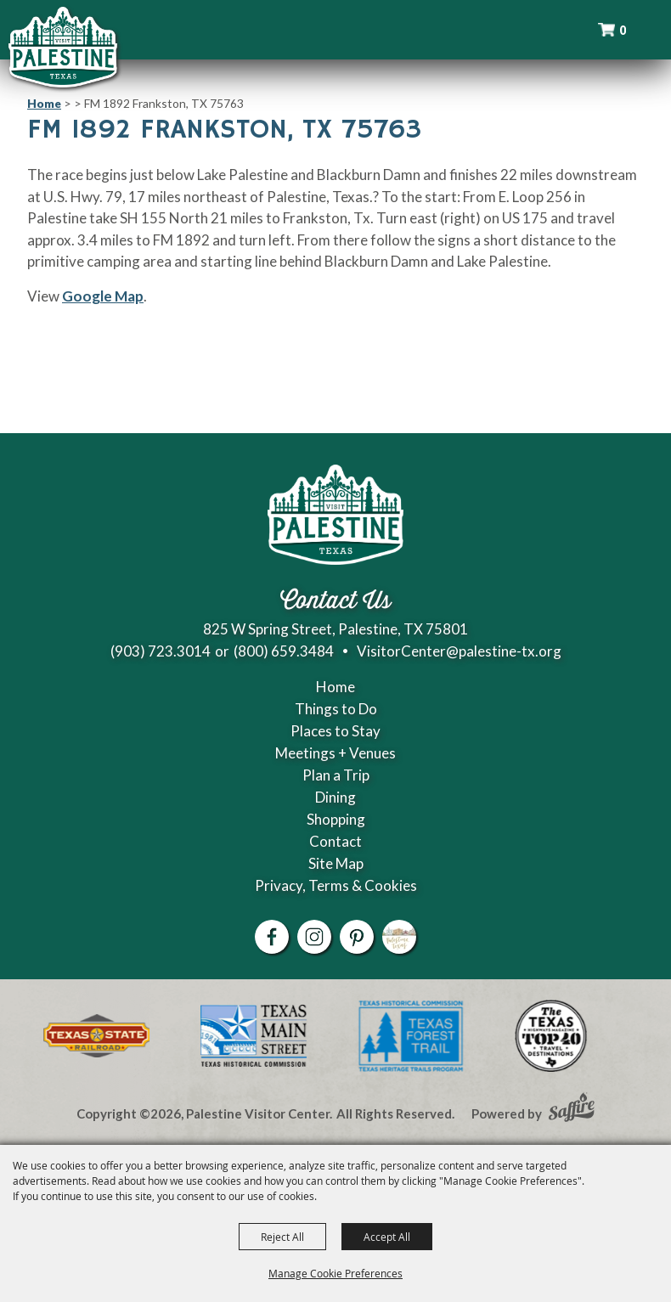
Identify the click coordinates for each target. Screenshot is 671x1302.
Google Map (103, 296)
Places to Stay (335, 731)
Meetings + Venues (335, 753)
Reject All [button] (282, 1236)
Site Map (336, 863)
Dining (335, 797)
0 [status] (622, 30)
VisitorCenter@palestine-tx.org (459, 651)
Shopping (336, 819)
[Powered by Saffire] (572, 1109)
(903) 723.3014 (160, 651)
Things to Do (336, 709)
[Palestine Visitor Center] (62, 46)
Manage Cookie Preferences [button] (335, 1273)
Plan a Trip (335, 775)
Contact (335, 841)
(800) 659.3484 (284, 651)
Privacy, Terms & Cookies (336, 885)
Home (44, 103)
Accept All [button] (387, 1236)
